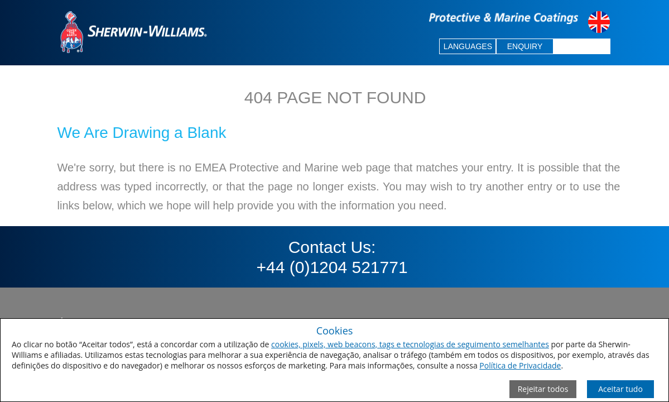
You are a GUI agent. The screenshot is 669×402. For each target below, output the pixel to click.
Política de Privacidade (520, 365)
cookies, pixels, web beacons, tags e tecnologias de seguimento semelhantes (410, 344)
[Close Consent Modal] (542, 389)
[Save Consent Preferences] (620, 389)
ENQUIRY (525, 46)
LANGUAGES (468, 46)
